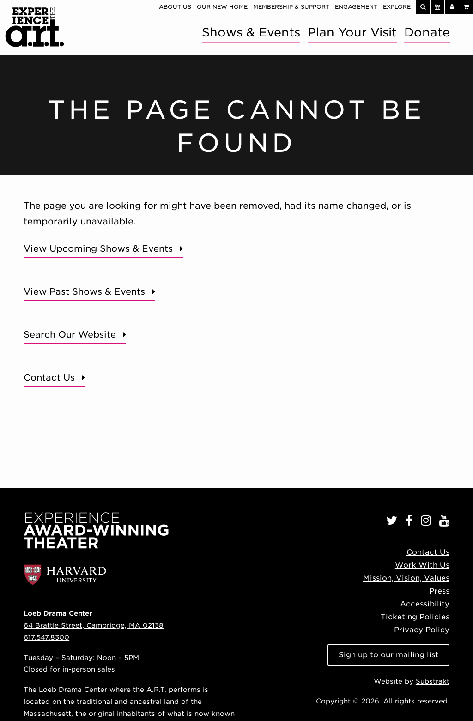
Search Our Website (70, 334)
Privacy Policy (421, 629)
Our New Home (222, 6)
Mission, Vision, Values (406, 578)
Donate (427, 32)
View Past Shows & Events (84, 291)
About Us (175, 6)
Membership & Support (291, 6)
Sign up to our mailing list (388, 654)
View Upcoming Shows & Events (98, 248)
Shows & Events (251, 32)
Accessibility (424, 604)
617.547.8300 (46, 637)
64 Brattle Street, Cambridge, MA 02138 (94, 625)
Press (439, 591)
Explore (397, 6)
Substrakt (432, 681)
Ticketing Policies (415, 616)
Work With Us (422, 565)
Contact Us (49, 377)
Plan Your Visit (352, 32)
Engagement (356, 6)
